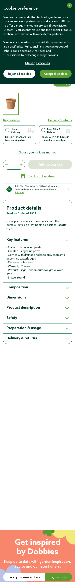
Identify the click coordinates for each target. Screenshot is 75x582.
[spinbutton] (14, 164)
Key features (11, 120)
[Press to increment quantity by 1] (21, 164)
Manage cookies (37, 63)
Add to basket (50, 164)
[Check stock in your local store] (38, 176)
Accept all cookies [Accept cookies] (56, 74)
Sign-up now (59, 577)
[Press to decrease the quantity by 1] (6, 164)
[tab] (11, 104)
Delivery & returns (60, 120)
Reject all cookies (19, 74)
